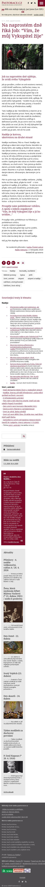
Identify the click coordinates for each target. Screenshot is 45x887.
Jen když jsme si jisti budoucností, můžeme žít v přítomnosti (26, 329)
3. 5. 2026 (7, 463)
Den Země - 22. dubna (11, 637)
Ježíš (30, 275)
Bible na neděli (11, 460)
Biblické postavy (10, 275)
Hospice (27, 861)
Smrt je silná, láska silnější (14, 411)
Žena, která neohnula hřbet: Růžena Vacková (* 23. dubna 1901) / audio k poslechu (13, 593)
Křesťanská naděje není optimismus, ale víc (24, 308)
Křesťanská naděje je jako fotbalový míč (24, 336)
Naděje (12, 271)
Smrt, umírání (9, 278)
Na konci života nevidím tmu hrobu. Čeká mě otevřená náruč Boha (26, 365)
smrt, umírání (14, 425)
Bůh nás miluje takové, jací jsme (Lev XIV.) (24, 9)
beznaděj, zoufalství (27, 271)
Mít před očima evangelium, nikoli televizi (22, 358)
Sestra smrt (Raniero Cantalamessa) (18, 409)
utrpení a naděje (34, 278)
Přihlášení (9, 445)
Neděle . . (7, 479)
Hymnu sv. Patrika (14, 855)
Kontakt (22, 877)
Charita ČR (19, 861)
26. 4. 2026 (14, 463)
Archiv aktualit (8, 792)
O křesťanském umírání (13, 398)
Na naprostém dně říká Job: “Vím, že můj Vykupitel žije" (24, 377)
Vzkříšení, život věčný (12, 285)
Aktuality (8, 552)
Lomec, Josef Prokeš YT (13, 863)
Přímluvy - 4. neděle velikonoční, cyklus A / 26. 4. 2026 (11, 565)
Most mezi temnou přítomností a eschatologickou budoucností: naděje (21, 347)
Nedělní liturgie (13, 542)
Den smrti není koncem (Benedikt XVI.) (20, 406)
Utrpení (21, 278)
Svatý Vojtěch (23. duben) (13, 674)
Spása (22, 275)
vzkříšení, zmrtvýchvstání (13, 282)
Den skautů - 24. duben (12, 697)
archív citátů (38, 15)
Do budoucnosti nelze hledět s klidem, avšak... (24, 316)
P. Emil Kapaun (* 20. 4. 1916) (13, 757)
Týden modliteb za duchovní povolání (13, 733)
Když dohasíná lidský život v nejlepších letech (22, 390)
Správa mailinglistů (13, 449)
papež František (15, 21)
